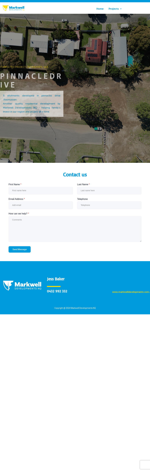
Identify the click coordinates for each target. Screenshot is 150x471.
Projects (115, 9)
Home (99, 9)
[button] (115, 9)
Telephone (82, 199)
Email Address (17, 199)
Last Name (83, 184)
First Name (15, 184)
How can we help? (19, 213)
